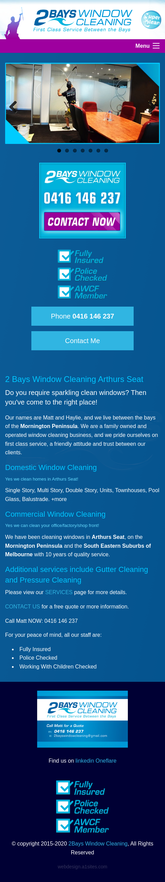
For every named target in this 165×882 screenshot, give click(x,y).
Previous (15, 105)
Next (149, 105)
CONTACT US (22, 606)
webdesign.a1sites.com (82, 866)
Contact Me (82, 340)
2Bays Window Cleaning (98, 844)
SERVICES (59, 592)
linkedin (85, 761)
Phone (82, 316)
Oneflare (105, 761)
